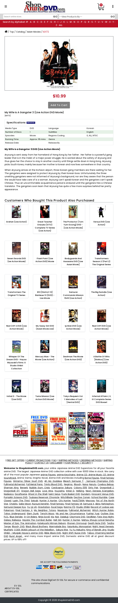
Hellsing (80, 490)
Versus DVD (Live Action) (101, 223)
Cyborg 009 (80, 487)
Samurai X (88, 503)
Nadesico (9, 494)
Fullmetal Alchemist (14, 484)
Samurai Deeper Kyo (15, 507)
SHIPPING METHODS (69, 460)
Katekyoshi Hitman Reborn (51, 523)
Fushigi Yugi (92, 513)
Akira (97, 503)
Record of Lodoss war (102, 507)
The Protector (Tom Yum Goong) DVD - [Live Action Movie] (73, 224)
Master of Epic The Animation (20, 523)
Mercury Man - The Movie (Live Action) (44, 358)
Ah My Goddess (53, 481)
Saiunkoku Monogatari (79, 526)
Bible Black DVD (52, 533)
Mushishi (8, 529)
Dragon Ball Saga (31, 490)
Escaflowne (21, 494)
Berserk (24, 487)
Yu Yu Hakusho (77, 529)
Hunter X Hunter (48, 500)
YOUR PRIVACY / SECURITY (78, 462)
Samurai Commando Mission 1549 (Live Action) (73, 295)
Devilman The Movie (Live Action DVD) (73, 358)
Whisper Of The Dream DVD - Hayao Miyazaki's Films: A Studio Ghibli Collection (16, 362)
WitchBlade (67, 497)
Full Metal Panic (34, 484)
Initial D (70, 490)
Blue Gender (16, 516)
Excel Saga (57, 507)
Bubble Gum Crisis (39, 487)
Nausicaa (62, 510)
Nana (85, 484)
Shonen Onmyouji (77, 523)
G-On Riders (30, 516)
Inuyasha (59, 490)
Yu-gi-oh (32, 507)
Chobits (13, 503)
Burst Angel (16, 536)
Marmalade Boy (57, 526)
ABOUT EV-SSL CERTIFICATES (12, 590)
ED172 (46, 31)
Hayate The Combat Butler (37, 520)
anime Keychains (66, 474)
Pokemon (9, 510)
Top (12, 31)
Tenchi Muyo (47, 513)
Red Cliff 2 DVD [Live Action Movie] (16, 327)
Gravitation (44, 507)
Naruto (92, 484)
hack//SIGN (78, 500)
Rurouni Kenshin (40, 503)
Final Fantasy (57, 503)
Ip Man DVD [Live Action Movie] (73, 327)
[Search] (30, 16)
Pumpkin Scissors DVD (16, 497)
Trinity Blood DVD (53, 484)
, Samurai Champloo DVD (99, 481)
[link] (18, 577)
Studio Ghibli (83, 507)
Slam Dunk (33, 513)
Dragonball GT (12, 490)
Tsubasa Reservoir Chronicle (44, 497)
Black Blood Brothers (37, 526)
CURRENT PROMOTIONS (38, 460)
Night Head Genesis (103, 526)
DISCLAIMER (56, 462)
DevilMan (91, 516)
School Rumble (99, 497)
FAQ (54, 460)
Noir (57, 516)
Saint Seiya (54, 494)
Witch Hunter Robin (103, 510)
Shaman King (11, 487)
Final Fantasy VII (73, 503)
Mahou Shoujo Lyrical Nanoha (98, 520)
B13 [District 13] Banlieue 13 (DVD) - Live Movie (44, 295)
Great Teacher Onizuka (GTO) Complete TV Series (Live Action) (45, 226)
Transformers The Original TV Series (17, 294)
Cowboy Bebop (106, 484)
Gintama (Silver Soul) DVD (28, 481)
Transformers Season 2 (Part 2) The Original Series (101, 261)
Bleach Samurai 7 (73, 481)
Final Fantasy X (24, 510)
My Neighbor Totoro (45, 510)
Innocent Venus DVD (103, 494)
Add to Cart (59, 105)
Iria (52, 516)
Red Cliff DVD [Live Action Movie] (101, 327)
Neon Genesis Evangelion (100, 490)
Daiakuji (64, 516)
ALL (60, 25)
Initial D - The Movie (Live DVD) (16, 398)
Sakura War (62, 529)
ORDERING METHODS (91, 460)
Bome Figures (92, 477)
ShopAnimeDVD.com (69, 600)
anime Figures (48, 474)
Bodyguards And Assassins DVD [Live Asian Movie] (73, 261)
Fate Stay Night (105, 516)
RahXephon (107, 503)
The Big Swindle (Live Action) (101, 294)
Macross (90, 500)
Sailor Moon (25, 503)
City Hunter (65, 500)
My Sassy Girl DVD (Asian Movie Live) (45, 327)
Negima (68, 484)
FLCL (6, 516)
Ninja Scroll (44, 516)
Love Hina (47, 490)
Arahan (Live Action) (16, 221)
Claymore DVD (77, 516)
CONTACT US (42, 462)
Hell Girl (57, 520)
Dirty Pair (93, 487)
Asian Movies (34, 31)
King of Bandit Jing (96, 529)
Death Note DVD (97, 523)
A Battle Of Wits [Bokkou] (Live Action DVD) (101, 359)
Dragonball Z (107, 487)
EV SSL (18, 585)
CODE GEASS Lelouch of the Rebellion (34, 529)
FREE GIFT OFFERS (15, 460)
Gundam (85, 494)
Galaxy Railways (12, 520)
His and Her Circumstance (70, 513)
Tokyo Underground (14, 513)
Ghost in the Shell (37, 494)
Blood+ (77, 484)
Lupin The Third (21, 500)
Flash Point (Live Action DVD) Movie (44, 260)
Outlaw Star (107, 513)
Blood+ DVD (18, 526)
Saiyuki (34, 500)
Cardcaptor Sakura (61, 487)
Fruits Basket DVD (70, 494)
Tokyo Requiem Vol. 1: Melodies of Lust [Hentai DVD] (73, 399)
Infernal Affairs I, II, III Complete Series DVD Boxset (101, 399)
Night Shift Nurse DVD (74, 533)
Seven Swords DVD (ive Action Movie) (16, 260)
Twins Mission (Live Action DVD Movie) (44, 398)
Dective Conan (82, 497)
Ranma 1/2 (69, 507)
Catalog (20, 31)
